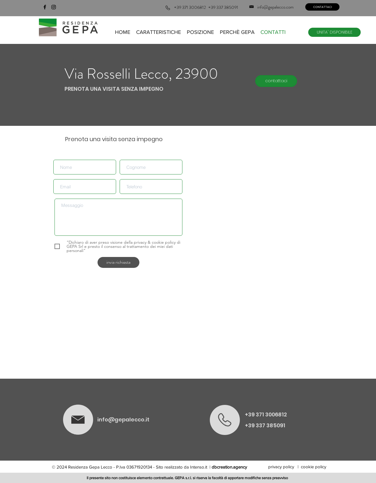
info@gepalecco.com (275, 7)
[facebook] (45, 7)
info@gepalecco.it (123, 419)
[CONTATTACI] (322, 7)
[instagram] (54, 7)
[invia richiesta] (118, 262)
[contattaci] (276, 81)
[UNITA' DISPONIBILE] (334, 32)
